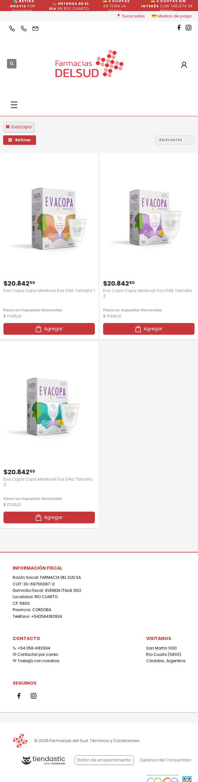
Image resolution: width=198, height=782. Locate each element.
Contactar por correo (35, 654)
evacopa (18, 126)
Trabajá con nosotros (36, 660)
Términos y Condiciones (114, 741)
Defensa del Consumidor (166, 760)
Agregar (48, 329)
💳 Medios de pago (172, 16)
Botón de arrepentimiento (104, 760)
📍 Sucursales (130, 16)
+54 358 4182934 (31, 648)
